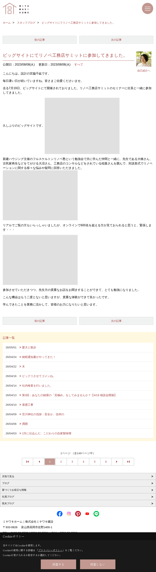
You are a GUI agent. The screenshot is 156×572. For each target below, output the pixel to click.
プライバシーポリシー (50, 550)
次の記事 (116, 39)
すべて (78, 64)
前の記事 (39, 39)
